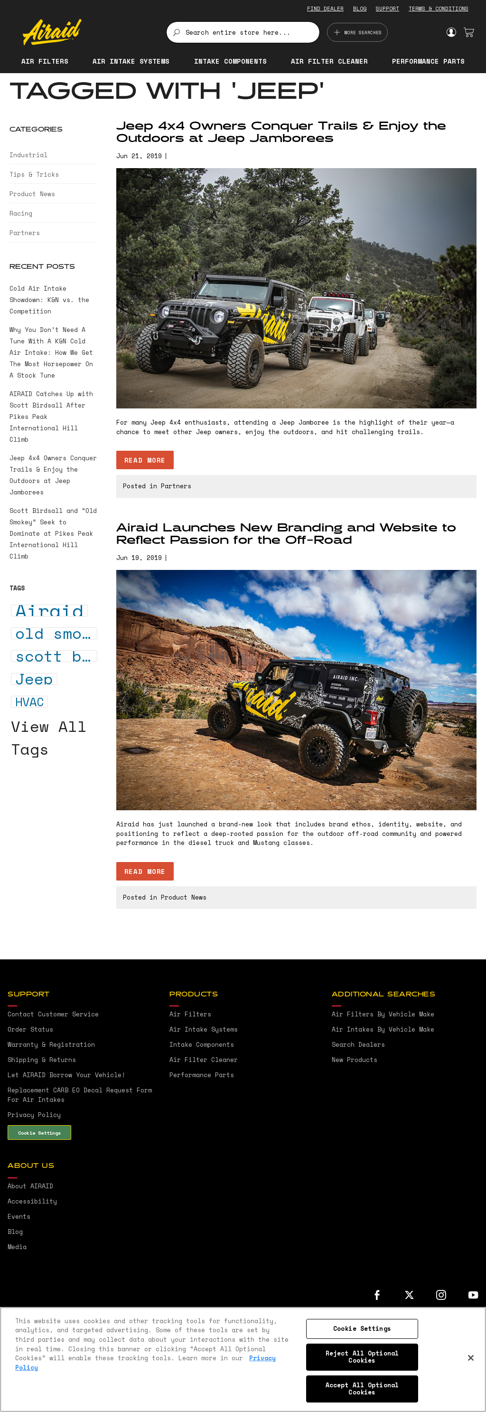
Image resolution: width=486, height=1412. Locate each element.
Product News (183, 897)
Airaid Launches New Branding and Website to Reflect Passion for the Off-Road (286, 534)
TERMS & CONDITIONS (438, 8)
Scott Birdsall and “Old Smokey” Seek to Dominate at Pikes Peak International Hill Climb (53, 533)
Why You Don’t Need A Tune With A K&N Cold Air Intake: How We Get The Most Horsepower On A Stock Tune (51, 352)
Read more (145, 460)
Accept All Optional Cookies (362, 1388)
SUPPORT (387, 8)
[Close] (470, 1357)
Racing (20, 213)
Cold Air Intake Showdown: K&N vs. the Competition (49, 300)
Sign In (451, 32)
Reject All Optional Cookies (362, 1356)
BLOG (359, 8)
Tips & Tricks (34, 174)
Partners (176, 486)
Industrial (28, 155)
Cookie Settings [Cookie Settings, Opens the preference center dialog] (362, 1328)
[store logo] (89, 32)
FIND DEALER (325, 8)
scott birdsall (56, 656)
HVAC (29, 702)
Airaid (49, 610)
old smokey (56, 633)
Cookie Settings (39, 1133)
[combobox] (243, 32)
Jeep (34, 679)
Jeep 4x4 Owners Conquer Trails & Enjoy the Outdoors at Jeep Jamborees (281, 132)
